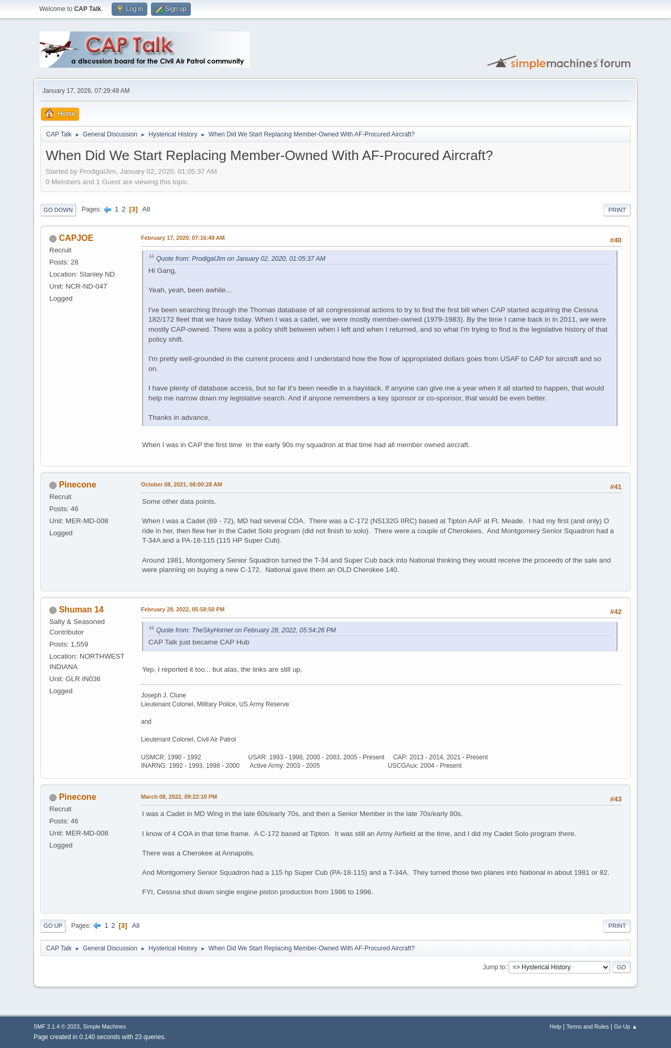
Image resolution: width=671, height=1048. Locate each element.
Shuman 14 (81, 609)
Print (617, 210)
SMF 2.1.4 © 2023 (57, 1026)
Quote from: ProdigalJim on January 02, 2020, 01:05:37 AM (241, 258)
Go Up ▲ (625, 1026)
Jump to (494, 966)
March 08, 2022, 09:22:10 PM (179, 796)
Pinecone (77, 484)
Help (555, 1026)
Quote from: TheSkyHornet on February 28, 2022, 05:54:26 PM (246, 630)
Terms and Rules (588, 1026)
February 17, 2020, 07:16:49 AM (183, 238)
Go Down (58, 210)
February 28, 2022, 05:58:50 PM (182, 609)
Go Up (53, 926)
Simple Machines (104, 1026)
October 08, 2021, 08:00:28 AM (181, 484)
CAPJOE (76, 238)
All (146, 209)
